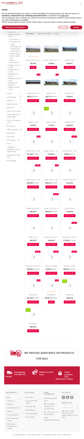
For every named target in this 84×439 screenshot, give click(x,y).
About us (10, 411)
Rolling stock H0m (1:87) (14, 79)
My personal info (32, 413)
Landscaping (11, 97)
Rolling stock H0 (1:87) (14, 35)
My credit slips (31, 406)
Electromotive (14, 62)
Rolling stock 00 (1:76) (13, 88)
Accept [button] (76, 27)
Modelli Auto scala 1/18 (13, 156)
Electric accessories (14, 111)
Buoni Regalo (12, 161)
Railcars (12, 60)
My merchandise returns (31, 402)
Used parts (11, 136)
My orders (29, 397)
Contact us (11, 401)
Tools (9, 144)
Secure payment (12, 415)
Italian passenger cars (16, 45)
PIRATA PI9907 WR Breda (69, 267)
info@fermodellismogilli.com (54, 420)
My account (29, 392)
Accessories (11, 126)
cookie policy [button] (64, 15)
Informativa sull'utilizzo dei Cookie (12, 426)
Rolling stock (11, 32)
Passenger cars (14, 42)
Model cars (11, 100)
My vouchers (30, 417)
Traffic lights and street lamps (13, 116)
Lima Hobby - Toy (13, 140)
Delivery (10, 404)
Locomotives (14, 39)
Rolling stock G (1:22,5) (13, 75)
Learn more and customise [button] (15, 27)
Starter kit (10, 107)
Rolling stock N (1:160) (13, 66)
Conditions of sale (13, 408)
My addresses (31, 410)
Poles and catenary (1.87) (14, 121)
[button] (81, 3)
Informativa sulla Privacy (13, 419)
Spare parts (11, 133)
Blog (8, 397)
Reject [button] (63, 27)
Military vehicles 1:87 (14, 129)
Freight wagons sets (14, 57)
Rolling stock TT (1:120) (14, 71)
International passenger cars (16, 50)
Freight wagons (14, 54)
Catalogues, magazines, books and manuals (13, 149)
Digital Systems (12, 104)
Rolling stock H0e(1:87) (12, 84)
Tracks (9, 93)
